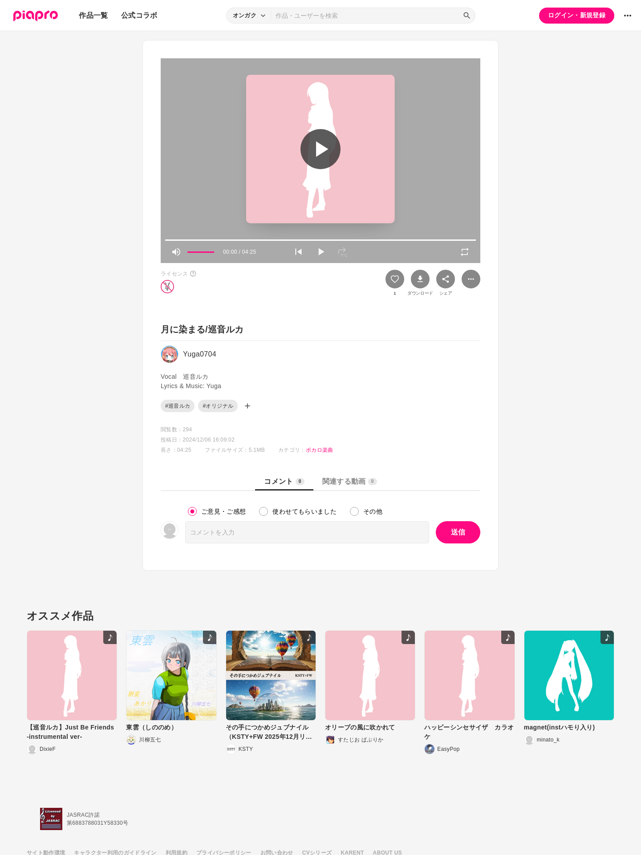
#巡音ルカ (177, 406)
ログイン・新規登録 (576, 15)
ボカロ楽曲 (319, 450)
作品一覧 (93, 15)
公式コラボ (139, 15)
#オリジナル (218, 406)
